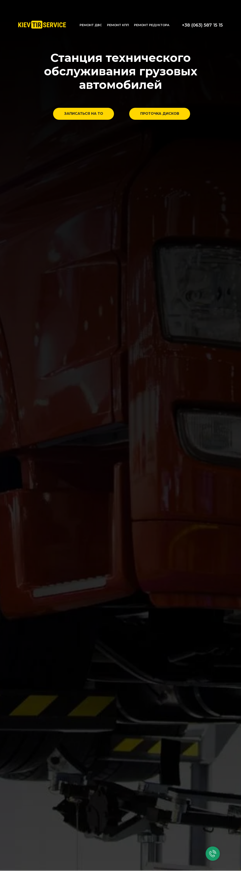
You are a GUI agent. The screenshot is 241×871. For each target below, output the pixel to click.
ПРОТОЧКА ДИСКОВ (159, 113)
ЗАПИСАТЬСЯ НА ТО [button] (83, 113)
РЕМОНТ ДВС (91, 25)
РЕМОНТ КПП (118, 25)
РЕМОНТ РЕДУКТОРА (151, 25)
